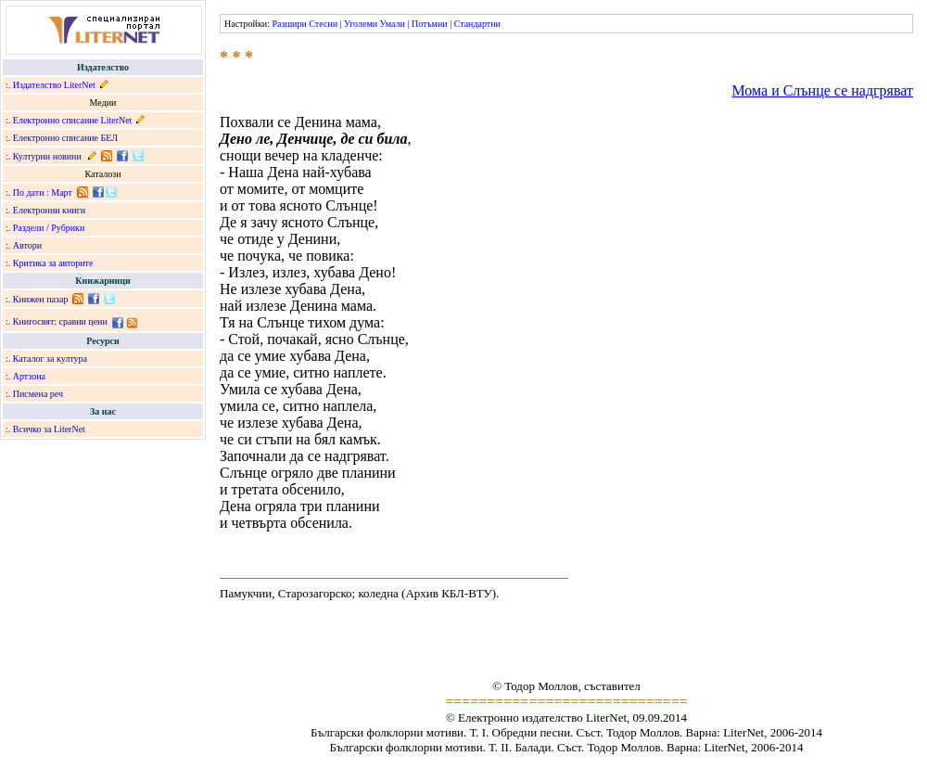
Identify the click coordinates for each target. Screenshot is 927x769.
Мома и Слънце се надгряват (822, 90)
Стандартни (477, 24)
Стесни (323, 24)
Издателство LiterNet (54, 85)
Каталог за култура (50, 358)
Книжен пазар (41, 299)
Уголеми (360, 24)
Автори (27, 245)
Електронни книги (49, 210)
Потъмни (430, 24)
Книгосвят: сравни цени (60, 321)
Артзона (29, 376)
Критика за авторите (53, 263)
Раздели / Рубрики (49, 228)
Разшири (289, 24)
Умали (392, 24)
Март (61, 192)
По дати (28, 192)
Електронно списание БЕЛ (65, 138)
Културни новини (47, 156)
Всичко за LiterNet (49, 429)
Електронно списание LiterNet (73, 120)
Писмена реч (38, 394)
